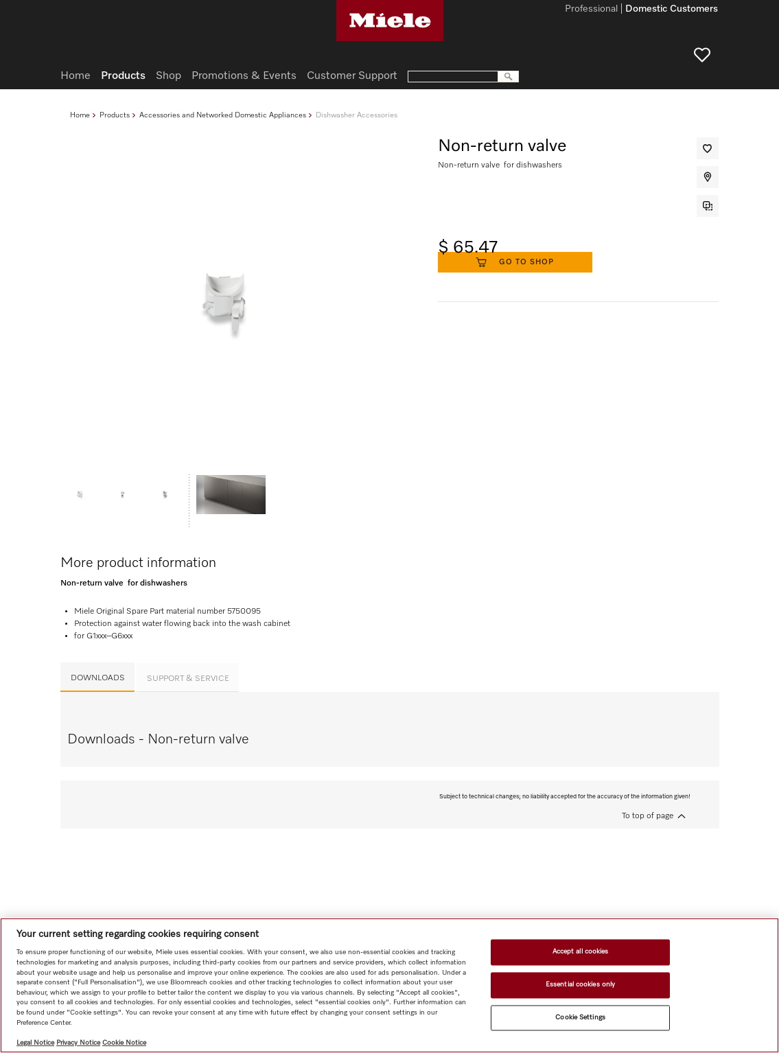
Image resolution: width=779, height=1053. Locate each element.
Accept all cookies (581, 952)
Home (80, 115)
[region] (389, 985)
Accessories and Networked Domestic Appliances (222, 115)
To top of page (647, 816)
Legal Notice (35, 1042)
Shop (168, 76)
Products (115, 115)
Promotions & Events (244, 76)
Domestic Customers (671, 9)
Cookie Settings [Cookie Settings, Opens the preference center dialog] (580, 1017)
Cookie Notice (124, 1042)
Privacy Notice (78, 1042)
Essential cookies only (580, 984)
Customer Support (352, 76)
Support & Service (188, 679)
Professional (591, 9)
